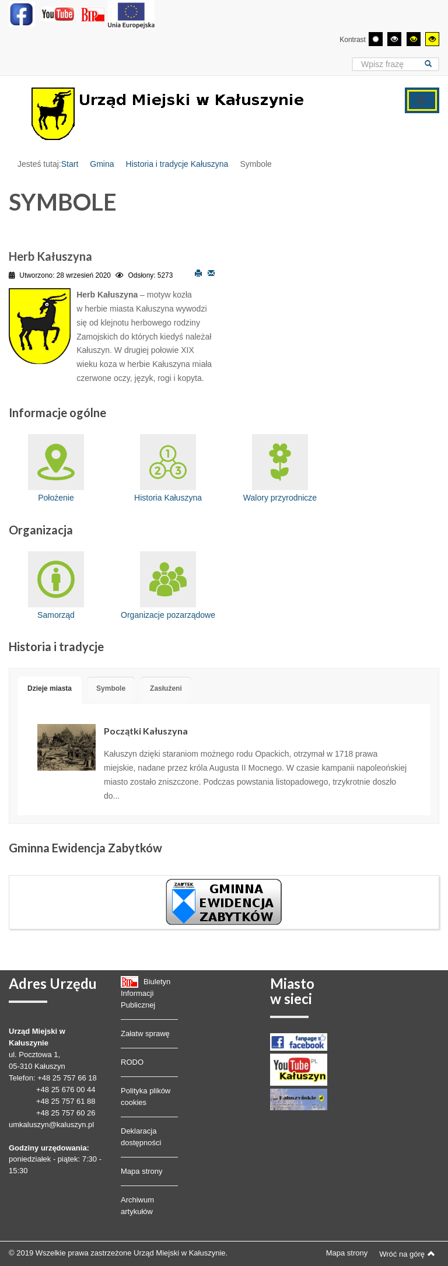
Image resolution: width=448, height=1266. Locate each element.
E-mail (211, 272)
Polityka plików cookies (145, 1096)
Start (70, 164)
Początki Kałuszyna (146, 730)
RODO (132, 1062)
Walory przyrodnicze (280, 468)
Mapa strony (142, 1171)
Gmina (102, 164)
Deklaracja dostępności (141, 1137)
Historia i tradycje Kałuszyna (177, 164)
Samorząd (56, 585)
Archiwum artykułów (137, 1205)
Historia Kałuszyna (168, 468)
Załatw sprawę (145, 1033)
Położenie (56, 468)
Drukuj (198, 272)
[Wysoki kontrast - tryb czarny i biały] (394, 39)
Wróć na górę (407, 1254)
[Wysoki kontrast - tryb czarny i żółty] (414, 39)
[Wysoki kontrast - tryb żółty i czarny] (432, 39)
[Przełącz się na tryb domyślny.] (376, 39)
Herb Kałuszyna (50, 256)
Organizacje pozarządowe (168, 585)
